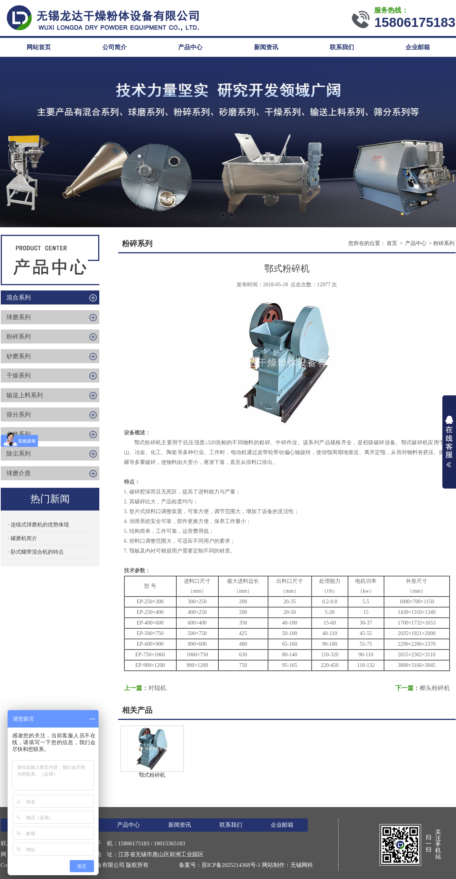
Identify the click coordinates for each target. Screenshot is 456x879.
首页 (392, 243)
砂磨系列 (18, 356)
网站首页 (39, 47)
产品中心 (190, 47)
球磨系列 (18, 317)
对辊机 (157, 688)
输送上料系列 (24, 395)
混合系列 (18, 297)
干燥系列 (18, 375)
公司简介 (114, 47)
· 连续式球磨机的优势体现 (38, 525)
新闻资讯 (266, 47)
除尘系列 (18, 453)
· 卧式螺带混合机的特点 (36, 552)
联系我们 (342, 47)
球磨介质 (18, 473)
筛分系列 (18, 414)
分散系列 (18, 434)
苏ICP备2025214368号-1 (231, 865)
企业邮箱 (418, 47)
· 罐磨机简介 (22, 538)
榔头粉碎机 (435, 688)
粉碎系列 (18, 336)
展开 (449, 441)
